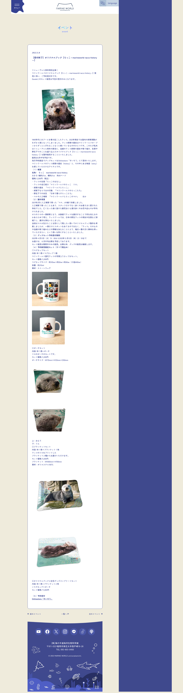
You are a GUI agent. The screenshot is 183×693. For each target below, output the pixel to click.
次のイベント (94, 614)
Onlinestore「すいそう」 (42, 598)
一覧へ (64, 614)
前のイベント (35, 614)
